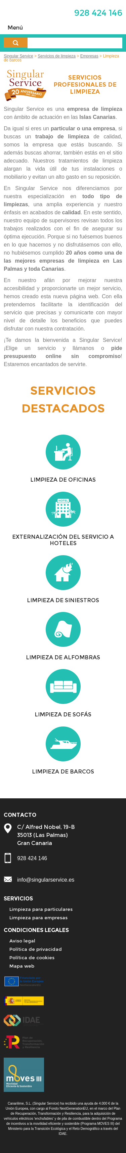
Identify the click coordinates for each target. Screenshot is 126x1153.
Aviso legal (22, 940)
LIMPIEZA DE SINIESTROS (63, 600)
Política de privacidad (35, 949)
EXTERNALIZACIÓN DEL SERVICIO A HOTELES (63, 540)
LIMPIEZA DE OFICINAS (63, 480)
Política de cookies (31, 957)
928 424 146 (98, 12)
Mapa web (21, 966)
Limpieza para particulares (41, 909)
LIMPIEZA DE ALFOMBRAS (63, 657)
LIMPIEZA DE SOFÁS (63, 714)
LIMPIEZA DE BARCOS (63, 771)
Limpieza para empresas (38, 917)
